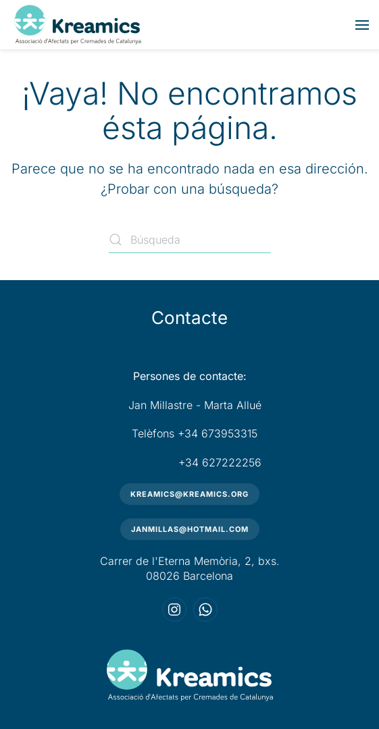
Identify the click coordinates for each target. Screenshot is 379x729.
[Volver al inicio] (77, 24)
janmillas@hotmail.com (190, 529)
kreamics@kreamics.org (189, 494)
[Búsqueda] (190, 239)
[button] (362, 25)
